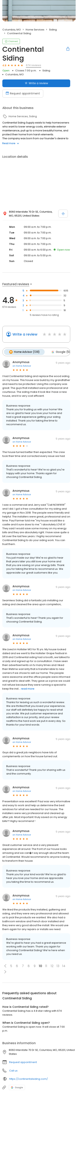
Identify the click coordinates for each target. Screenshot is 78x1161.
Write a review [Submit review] (36, 83)
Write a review (24, 334)
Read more (10, 143)
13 (58, 966)
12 (52, 966)
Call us (13, 1070)
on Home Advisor (21, 365)
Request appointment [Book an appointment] (23, 93)
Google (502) (62, 352)
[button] (5, 965)
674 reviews (33, 65)
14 (63, 966)
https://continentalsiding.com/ (28, 1079)
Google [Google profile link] (17, 1087)
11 (46, 966)
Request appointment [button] (23, 1062)
